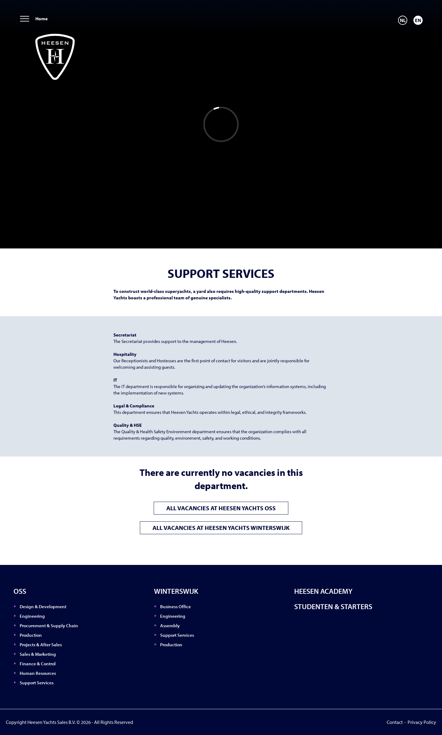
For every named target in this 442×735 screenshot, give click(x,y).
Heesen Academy (323, 591)
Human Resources (38, 673)
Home (41, 18)
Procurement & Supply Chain (49, 625)
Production (31, 635)
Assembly (170, 625)
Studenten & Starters (333, 606)
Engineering (32, 616)
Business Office (175, 606)
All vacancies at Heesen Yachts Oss (221, 508)
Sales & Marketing (38, 654)
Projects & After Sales (41, 645)
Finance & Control (38, 664)
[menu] (24, 19)
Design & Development (43, 606)
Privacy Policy (422, 722)
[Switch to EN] (418, 20)
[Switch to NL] (402, 20)
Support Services (36, 683)
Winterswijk (176, 591)
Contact (395, 722)
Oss (20, 591)
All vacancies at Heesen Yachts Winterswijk (221, 527)
